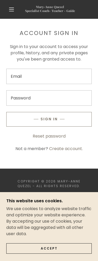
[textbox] (49, 76)
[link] (50, 9)
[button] (11, 9)
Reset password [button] (49, 136)
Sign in (49, 119)
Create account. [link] (66, 149)
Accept (49, 252)
